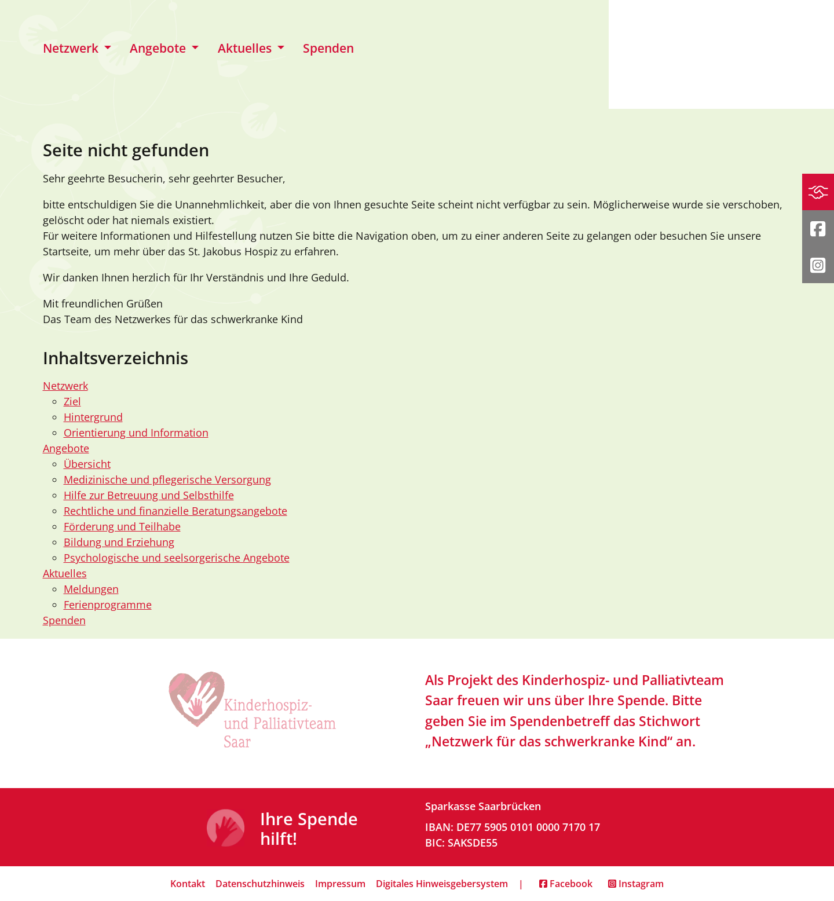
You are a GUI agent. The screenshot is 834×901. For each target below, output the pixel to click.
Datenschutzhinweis (260, 883)
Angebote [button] (159, 48)
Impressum (340, 883)
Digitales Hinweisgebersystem (442, 883)
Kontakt (187, 883)
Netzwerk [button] (72, 48)
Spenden (328, 48)
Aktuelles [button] (246, 48)
